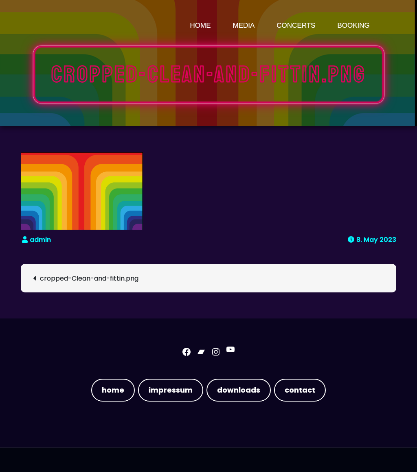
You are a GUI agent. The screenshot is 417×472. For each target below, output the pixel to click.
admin (40, 239)
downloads (238, 390)
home (113, 390)
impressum (171, 390)
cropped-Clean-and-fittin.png (89, 278)
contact (300, 390)
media (244, 25)
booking (353, 25)
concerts (296, 25)
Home (200, 25)
